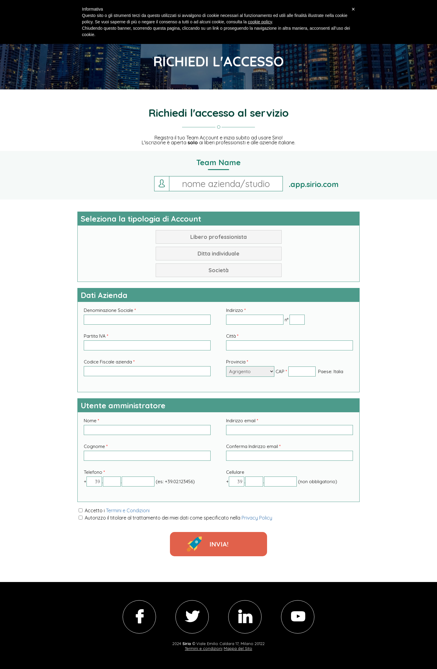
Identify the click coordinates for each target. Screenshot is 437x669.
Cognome (96, 446)
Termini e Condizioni (128, 510)
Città (232, 336)
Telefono (94, 472)
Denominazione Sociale (110, 310)
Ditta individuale (218, 253)
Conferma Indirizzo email (253, 446)
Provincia (237, 362)
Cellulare (235, 472)
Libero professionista (218, 236)
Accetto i (114, 510)
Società (218, 270)
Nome (91, 420)
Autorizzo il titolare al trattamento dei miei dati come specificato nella (175, 518)
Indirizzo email (242, 420)
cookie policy (260, 21)
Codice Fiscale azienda (109, 362)
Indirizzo (236, 310)
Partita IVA (96, 336)
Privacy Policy (257, 518)
